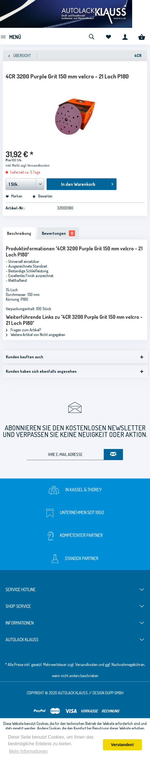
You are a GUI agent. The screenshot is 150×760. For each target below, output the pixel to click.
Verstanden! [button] (122, 744)
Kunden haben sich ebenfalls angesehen (41, 371)
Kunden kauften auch (24, 356)
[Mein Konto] (125, 36)
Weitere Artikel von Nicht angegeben (35, 334)
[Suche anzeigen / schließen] (91, 36)
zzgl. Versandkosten (35, 165)
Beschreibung (19, 233)
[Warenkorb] (141, 36)
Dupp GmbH (114, 692)
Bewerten (42, 196)
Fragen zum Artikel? (23, 329)
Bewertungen (58, 233)
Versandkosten (86, 664)
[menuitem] (10, 36)
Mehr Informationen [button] (28, 751)
